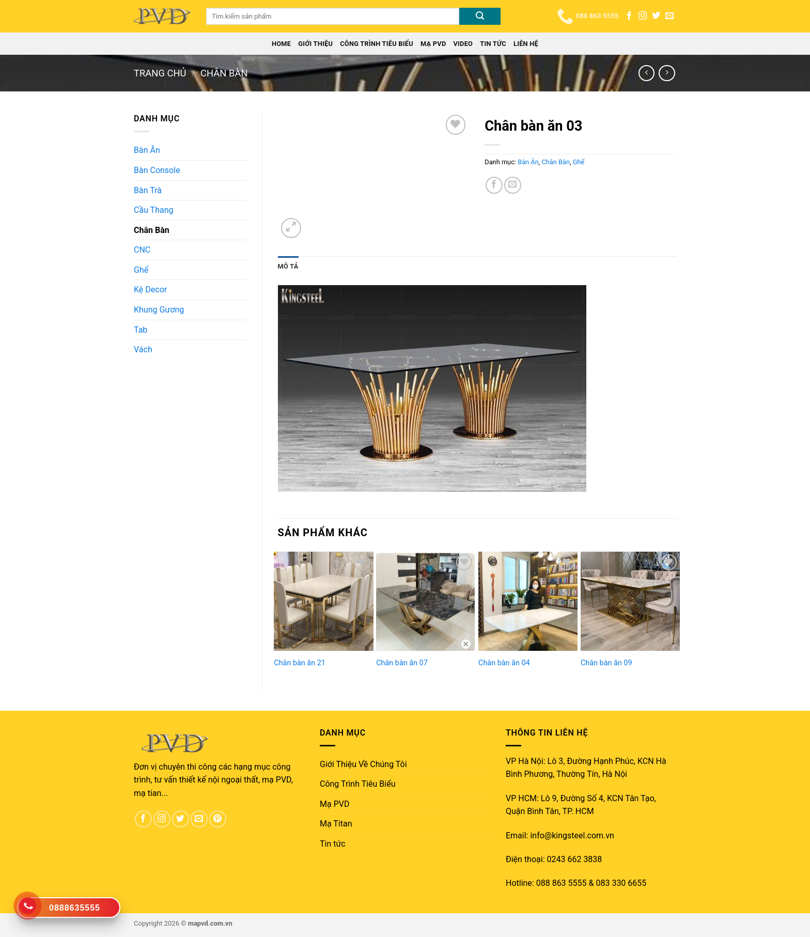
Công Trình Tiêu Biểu (376, 44)
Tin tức (493, 44)
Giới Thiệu (315, 44)
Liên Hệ (525, 44)
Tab (140, 330)
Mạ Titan (336, 824)
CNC (142, 250)
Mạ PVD (433, 44)
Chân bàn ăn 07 (402, 663)
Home (281, 44)
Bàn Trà (148, 190)
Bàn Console (157, 170)
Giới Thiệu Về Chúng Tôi (363, 764)
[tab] (288, 266)
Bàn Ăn (147, 150)
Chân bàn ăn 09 (606, 663)
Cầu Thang (153, 210)
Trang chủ (160, 73)
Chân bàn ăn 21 (299, 663)
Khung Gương (159, 310)
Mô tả (288, 266)
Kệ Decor (150, 289)
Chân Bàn (224, 73)
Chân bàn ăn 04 (504, 663)
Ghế (141, 270)
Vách (143, 349)
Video (463, 44)
